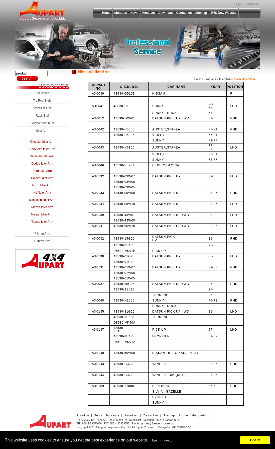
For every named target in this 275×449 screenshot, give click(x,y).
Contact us (184, 13)
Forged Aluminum (42, 123)
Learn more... (162, 440)
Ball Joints (42, 93)
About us (120, 13)
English (238, 4)
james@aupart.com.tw (157, 423)
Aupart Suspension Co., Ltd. (42, 10)
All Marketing (181, 427)
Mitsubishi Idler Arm (42, 200)
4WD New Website (223, 13)
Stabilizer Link (42, 108)
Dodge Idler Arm (42, 163)
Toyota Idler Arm (42, 221)
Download (165, 13)
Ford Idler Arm (42, 171)
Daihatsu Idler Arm (42, 156)
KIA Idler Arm (42, 192)
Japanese (253, 4)
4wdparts (199, 415)
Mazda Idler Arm (42, 207)
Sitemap (201, 13)
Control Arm (42, 241)
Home (106, 13)
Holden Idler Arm (42, 178)
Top (212, 415)
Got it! (255, 440)
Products (148, 13)
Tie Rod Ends (42, 100)
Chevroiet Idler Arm (42, 149)
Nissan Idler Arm (42, 214)
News (134, 13)
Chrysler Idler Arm (42, 141)
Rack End (42, 115)
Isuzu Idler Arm (42, 185)
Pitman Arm (42, 233)
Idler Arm (42, 130)
